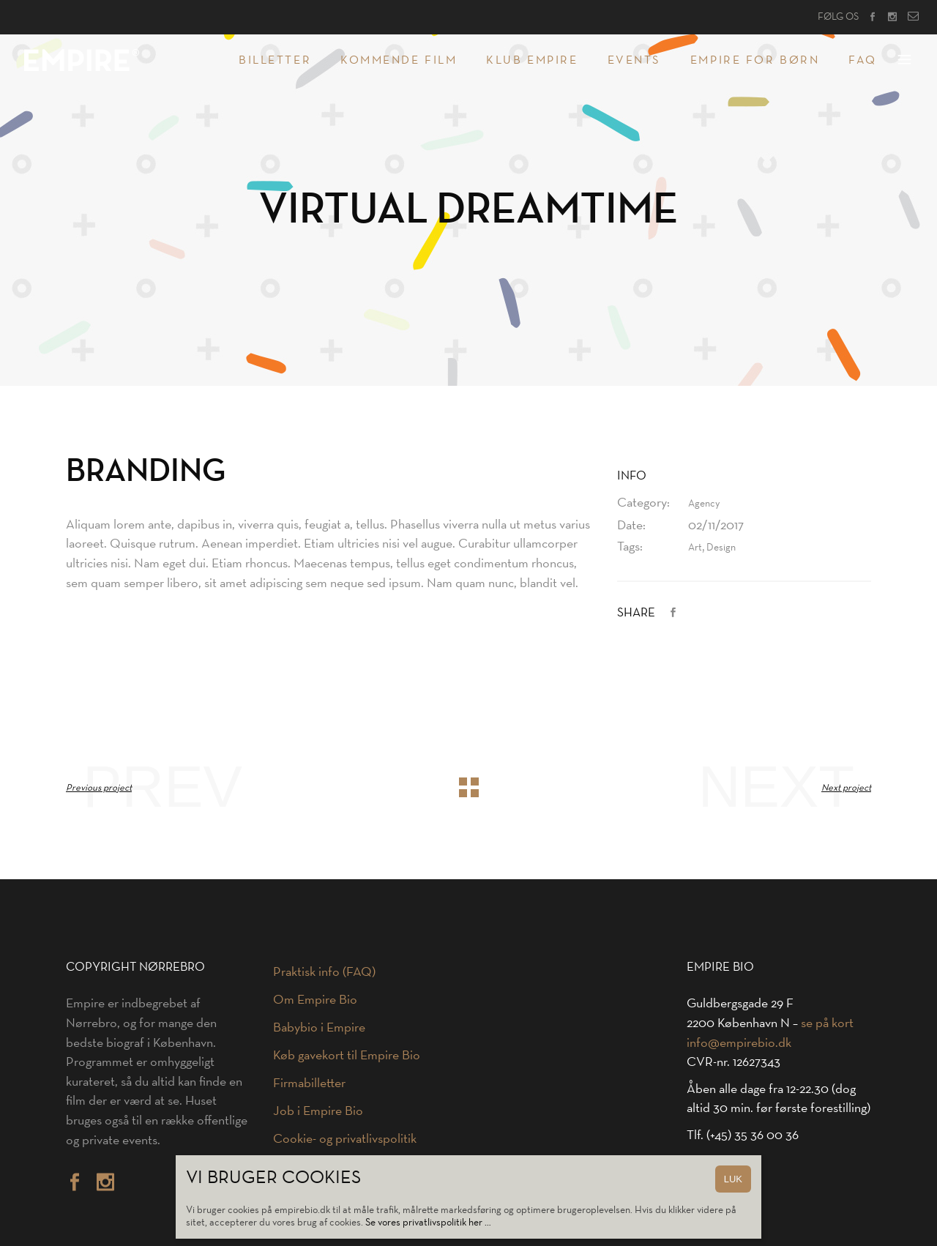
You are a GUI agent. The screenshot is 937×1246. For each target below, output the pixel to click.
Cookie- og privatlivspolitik (345, 1138)
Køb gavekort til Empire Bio (346, 1055)
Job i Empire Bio (318, 1111)
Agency (704, 503)
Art (695, 547)
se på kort (827, 1023)
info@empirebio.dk (739, 1042)
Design (721, 547)
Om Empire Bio (315, 999)
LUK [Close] (733, 1179)
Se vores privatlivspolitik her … (428, 1222)
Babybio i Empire (319, 1027)
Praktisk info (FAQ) (324, 971)
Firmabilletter (309, 1083)
